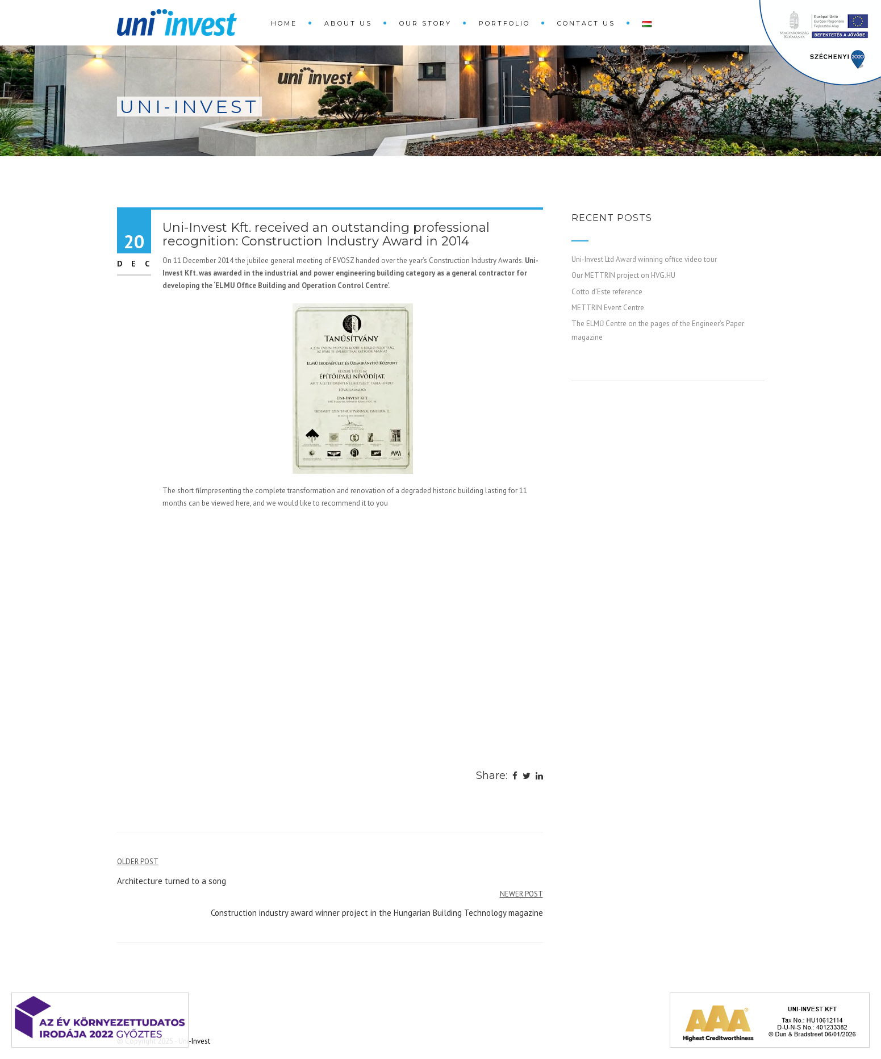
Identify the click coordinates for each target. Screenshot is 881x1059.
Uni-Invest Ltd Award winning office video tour (644, 259)
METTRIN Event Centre (607, 307)
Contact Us (586, 23)
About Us (348, 23)
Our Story (425, 23)
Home (284, 23)
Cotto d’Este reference (606, 292)
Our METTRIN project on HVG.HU (623, 275)
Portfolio (504, 23)
